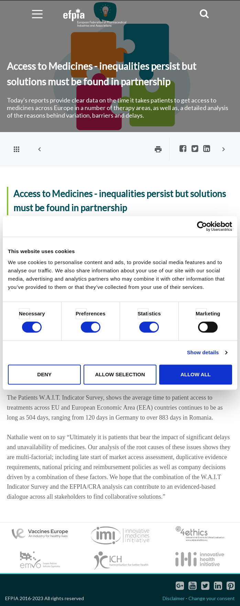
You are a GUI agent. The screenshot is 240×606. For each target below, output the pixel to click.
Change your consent (211, 598)
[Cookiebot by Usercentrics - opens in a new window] (202, 226)
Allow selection (120, 374)
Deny (44, 374)
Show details (203, 352)
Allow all (196, 374)
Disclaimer (174, 598)
